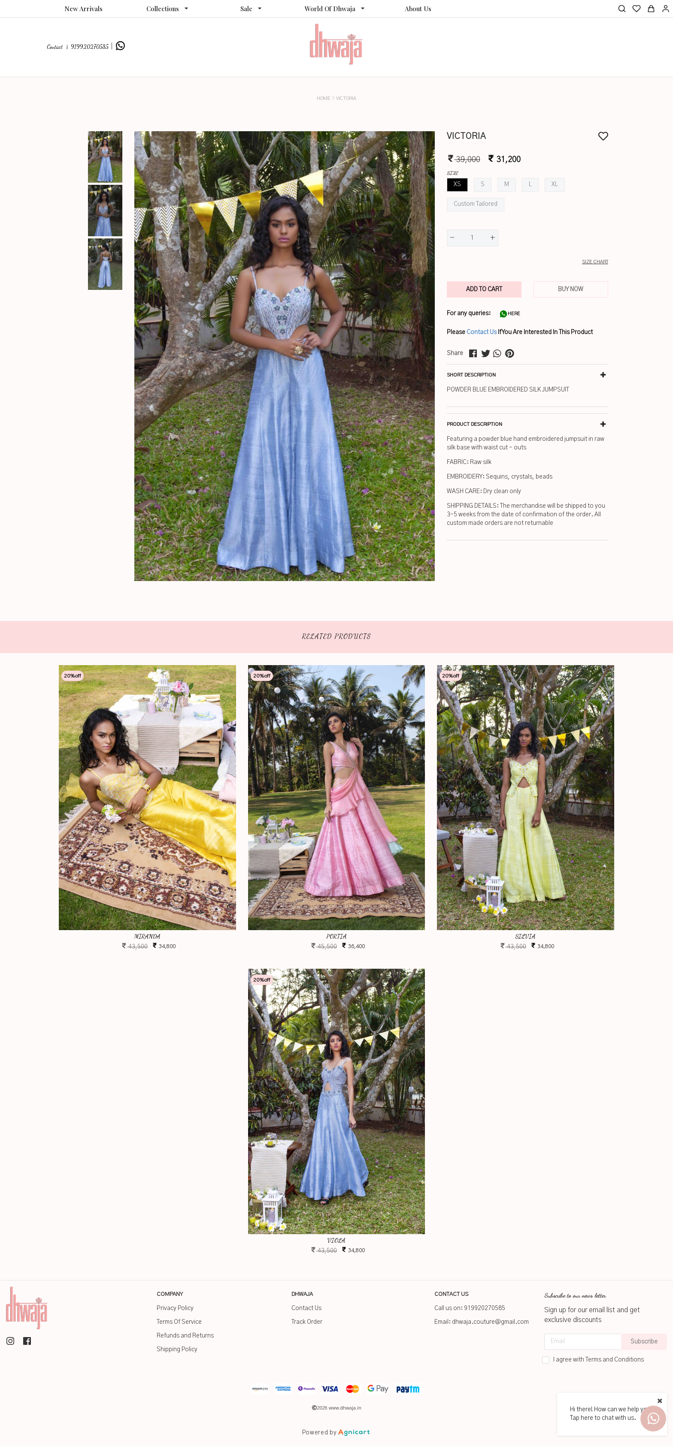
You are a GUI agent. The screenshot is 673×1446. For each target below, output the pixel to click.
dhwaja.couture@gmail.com (490, 1322)
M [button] (506, 184)
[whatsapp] (499, 353)
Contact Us (482, 332)
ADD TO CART (484, 289)
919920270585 (484, 1308)
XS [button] (457, 184)
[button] (527, 262)
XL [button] (555, 184)
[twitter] (487, 353)
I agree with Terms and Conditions (598, 1360)
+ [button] (492, 238)
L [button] (530, 184)
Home (323, 98)
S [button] (483, 184)
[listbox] (167, 8)
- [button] (452, 238)
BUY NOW (570, 289)
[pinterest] (511, 353)
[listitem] (11, 1341)
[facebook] (475, 353)
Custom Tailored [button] (475, 204)
